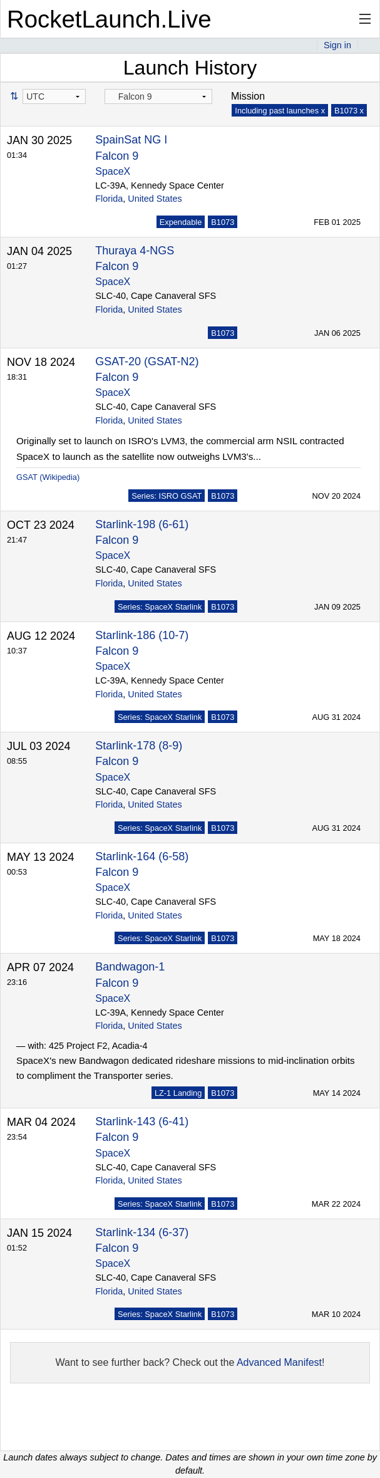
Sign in (337, 45)
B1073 (222, 222)
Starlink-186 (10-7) (141, 635)
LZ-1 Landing (178, 1093)
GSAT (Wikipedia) (48, 477)
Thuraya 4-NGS (134, 250)
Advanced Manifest (279, 1362)
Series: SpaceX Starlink (160, 606)
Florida (109, 199)
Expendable (181, 222)
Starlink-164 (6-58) (141, 856)
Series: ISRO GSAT (166, 496)
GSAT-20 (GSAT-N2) (146, 361)
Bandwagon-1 (130, 966)
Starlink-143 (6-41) (141, 1121)
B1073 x (349, 110)
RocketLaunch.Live (109, 19)
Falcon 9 (116, 156)
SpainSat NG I (131, 139)
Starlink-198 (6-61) (141, 524)
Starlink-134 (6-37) (141, 1232)
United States (155, 199)
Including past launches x (280, 110)
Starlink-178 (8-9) (138, 745)
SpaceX (112, 171)
